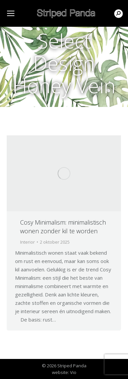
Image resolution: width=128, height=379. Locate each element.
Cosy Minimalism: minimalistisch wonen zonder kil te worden (63, 226)
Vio (73, 372)
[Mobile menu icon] (11, 13)
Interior (27, 242)
